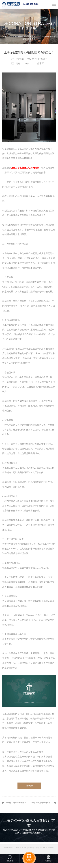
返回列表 (29, 786)
